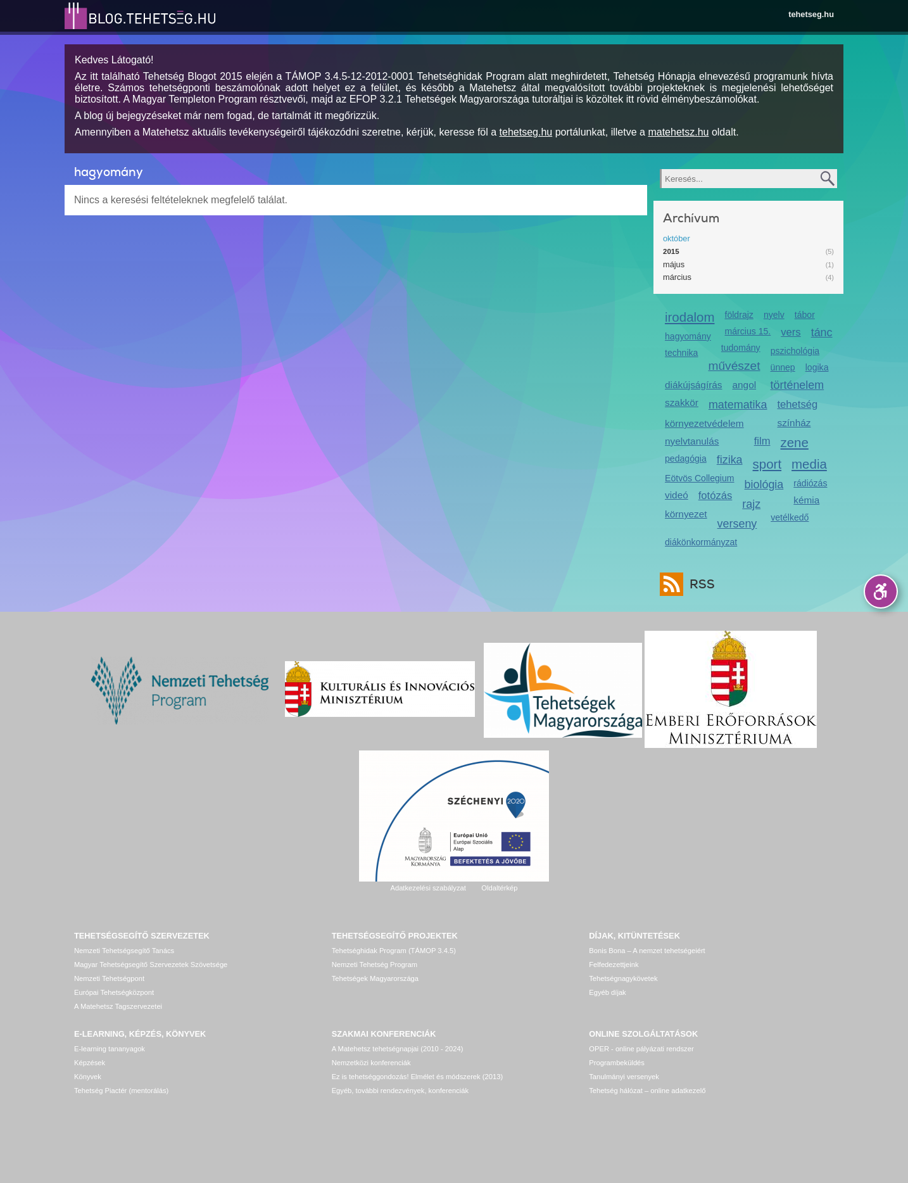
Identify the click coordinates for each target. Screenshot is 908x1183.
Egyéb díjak (607, 992)
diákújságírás (693, 384)
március (677, 277)
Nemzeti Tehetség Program (374, 964)
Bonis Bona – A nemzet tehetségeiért (647, 950)
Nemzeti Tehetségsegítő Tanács (124, 950)
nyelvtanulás (692, 441)
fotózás (715, 496)
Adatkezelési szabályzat (427, 888)
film (762, 441)
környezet (686, 514)
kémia (806, 500)
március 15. (748, 331)
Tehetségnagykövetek (623, 978)
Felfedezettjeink (613, 964)
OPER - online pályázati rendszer (641, 1049)
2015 (671, 251)
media (809, 464)
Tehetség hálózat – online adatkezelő (647, 1090)
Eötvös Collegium (700, 478)
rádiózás (810, 483)
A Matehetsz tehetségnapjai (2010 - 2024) (397, 1049)
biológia (764, 484)
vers (790, 332)
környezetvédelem (704, 423)
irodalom (690, 317)
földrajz (739, 315)
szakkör (681, 402)
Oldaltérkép (499, 888)
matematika (738, 404)
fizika (730, 459)
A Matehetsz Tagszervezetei (118, 1006)
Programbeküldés (617, 1062)
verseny (737, 523)
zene (795, 442)
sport (767, 464)
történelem (797, 385)
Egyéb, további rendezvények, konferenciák (400, 1090)
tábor (805, 315)
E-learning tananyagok (109, 1049)
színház (793, 422)
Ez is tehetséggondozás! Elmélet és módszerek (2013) (417, 1076)
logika (817, 367)
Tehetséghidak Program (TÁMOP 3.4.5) (394, 950)
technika (681, 353)
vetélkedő (790, 517)
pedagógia (686, 458)
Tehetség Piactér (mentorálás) (121, 1090)
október (676, 238)
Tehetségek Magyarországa (375, 978)
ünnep (783, 367)
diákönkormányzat (701, 542)
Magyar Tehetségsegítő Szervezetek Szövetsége (150, 964)
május (673, 264)
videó (676, 495)
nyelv (774, 315)
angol (745, 384)
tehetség (797, 404)
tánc (822, 332)
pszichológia (795, 351)
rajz (751, 504)
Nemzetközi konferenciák (371, 1062)
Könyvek (87, 1076)
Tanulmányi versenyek (624, 1076)
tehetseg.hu (811, 14)
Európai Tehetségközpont (114, 992)
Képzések (89, 1062)
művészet (734, 365)
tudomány (740, 348)
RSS (699, 584)
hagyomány (688, 336)
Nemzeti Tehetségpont (109, 978)
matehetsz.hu (678, 132)
